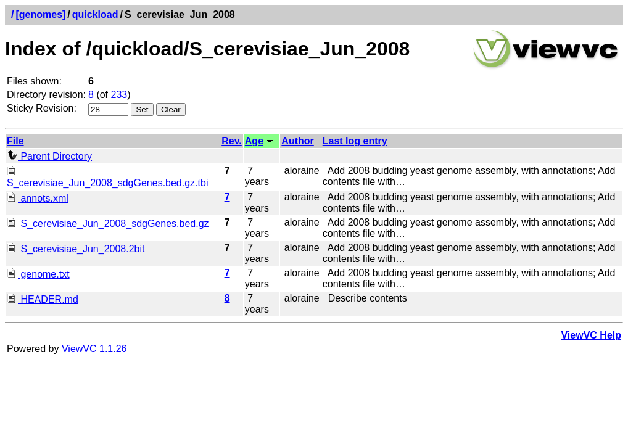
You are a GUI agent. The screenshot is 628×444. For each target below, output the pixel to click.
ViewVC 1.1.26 (94, 348)
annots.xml (37, 198)
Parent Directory (49, 156)
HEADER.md (42, 299)
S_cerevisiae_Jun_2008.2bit (75, 249)
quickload (95, 14)
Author (297, 141)
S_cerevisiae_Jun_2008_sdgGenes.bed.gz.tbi (107, 177)
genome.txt (38, 274)
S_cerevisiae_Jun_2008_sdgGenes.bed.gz (108, 223)
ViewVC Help (591, 335)
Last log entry (355, 141)
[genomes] (40, 14)
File (15, 141)
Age (254, 141)
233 (119, 94)
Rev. (231, 141)
